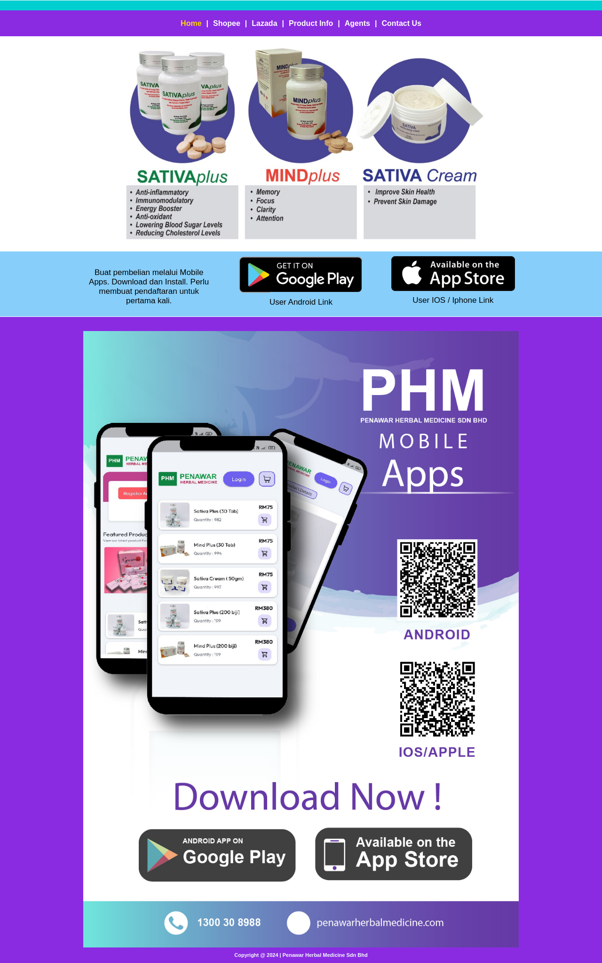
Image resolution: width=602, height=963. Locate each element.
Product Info (311, 23)
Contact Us (401, 23)
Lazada (264, 23)
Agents (357, 23)
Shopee (226, 23)
